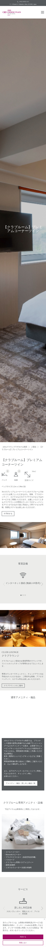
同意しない (23, 943)
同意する (23, 937)
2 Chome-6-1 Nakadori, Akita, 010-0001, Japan (23, 4)
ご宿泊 (33, 447)
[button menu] (42, 12)
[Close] (44, 919)
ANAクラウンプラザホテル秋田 (15, 447)
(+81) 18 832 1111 (23, 1)
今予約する (8, 515)
